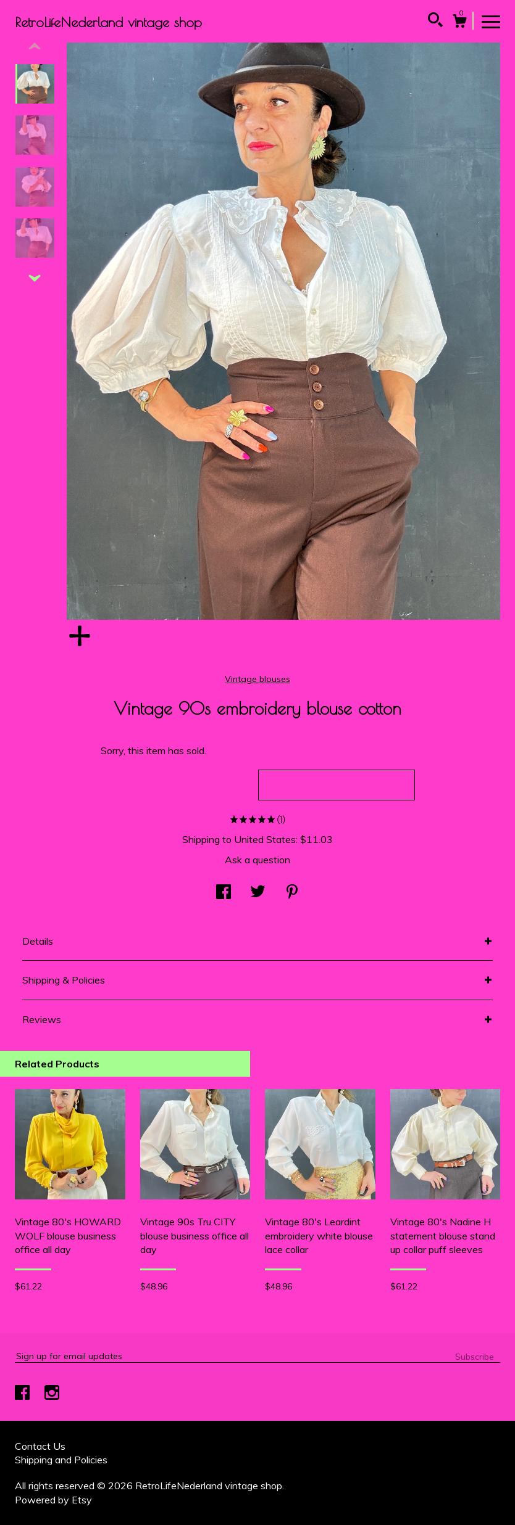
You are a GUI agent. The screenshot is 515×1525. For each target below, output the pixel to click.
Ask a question (257, 859)
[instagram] (51, 1393)
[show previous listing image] (35, 47)
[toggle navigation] (491, 21)
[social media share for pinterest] (292, 893)
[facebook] (23, 1393)
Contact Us (40, 1446)
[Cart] (459, 23)
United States (265, 839)
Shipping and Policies (61, 1459)
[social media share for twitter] (258, 893)
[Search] (435, 21)
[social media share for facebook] (223, 893)
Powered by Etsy (53, 1500)
